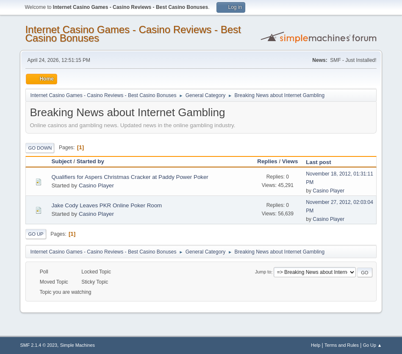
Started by (90, 161)
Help (315, 345)
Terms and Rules (341, 345)
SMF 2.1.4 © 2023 (38, 345)
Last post (322, 162)
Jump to (263, 272)
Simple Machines (77, 345)
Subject (61, 161)
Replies (267, 161)
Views (290, 161)
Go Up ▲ (372, 345)
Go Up (35, 234)
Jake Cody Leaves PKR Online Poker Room (106, 205)
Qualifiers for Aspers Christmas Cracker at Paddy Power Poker (129, 177)
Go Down (40, 148)
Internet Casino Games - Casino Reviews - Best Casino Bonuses (133, 34)
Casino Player (96, 185)
